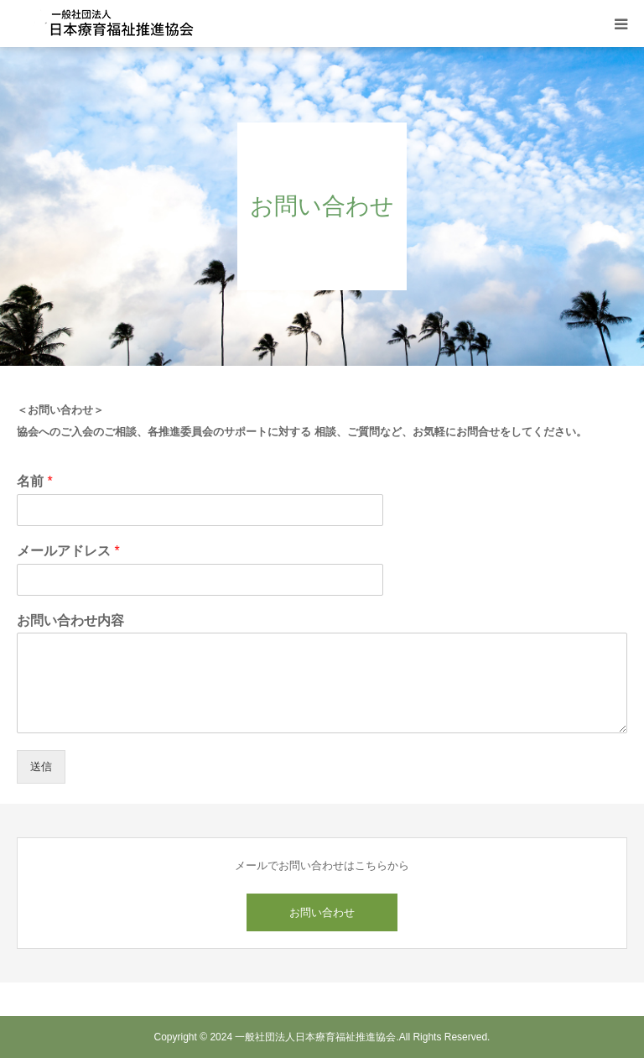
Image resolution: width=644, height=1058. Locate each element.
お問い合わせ (322, 912)
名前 (35, 481)
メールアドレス (68, 551)
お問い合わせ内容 (70, 620)
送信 (41, 766)
